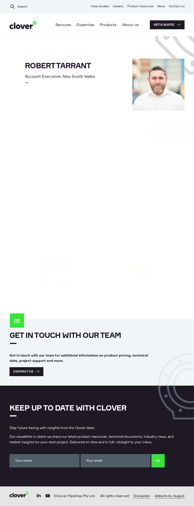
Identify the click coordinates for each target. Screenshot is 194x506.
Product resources (140, 6)
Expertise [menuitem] (85, 25)
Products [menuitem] (108, 25)
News (161, 6)
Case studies (100, 6)
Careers (118, 6)
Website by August (170, 496)
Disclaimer (142, 496)
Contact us (177, 6)
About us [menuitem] (130, 25)
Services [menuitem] (63, 25)
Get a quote (167, 24)
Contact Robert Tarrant (158, 132)
